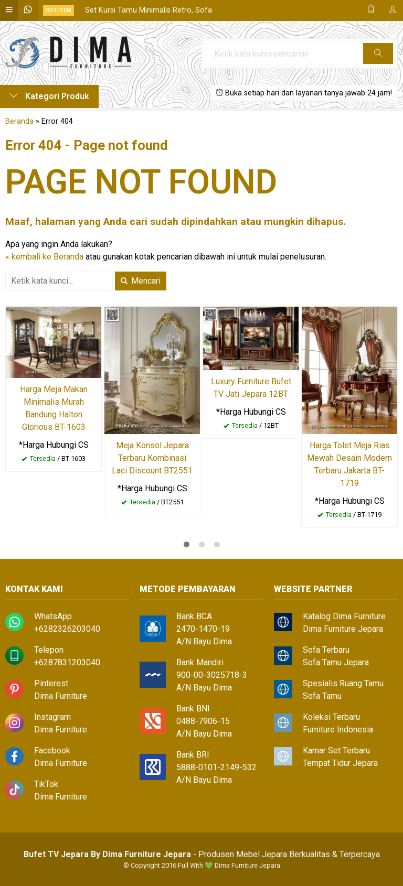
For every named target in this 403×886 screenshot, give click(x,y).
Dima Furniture (60, 696)
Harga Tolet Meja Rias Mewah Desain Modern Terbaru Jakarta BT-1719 (349, 464)
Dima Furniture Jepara (343, 629)
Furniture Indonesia (338, 729)
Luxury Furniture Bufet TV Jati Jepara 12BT (251, 387)
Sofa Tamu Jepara (336, 662)
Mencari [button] (141, 281)
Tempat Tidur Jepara (340, 763)
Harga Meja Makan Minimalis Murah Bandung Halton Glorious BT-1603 (54, 408)
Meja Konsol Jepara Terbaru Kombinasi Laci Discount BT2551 (152, 458)
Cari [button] (378, 56)
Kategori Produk (49, 96)
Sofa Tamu (322, 696)
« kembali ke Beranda (44, 257)
